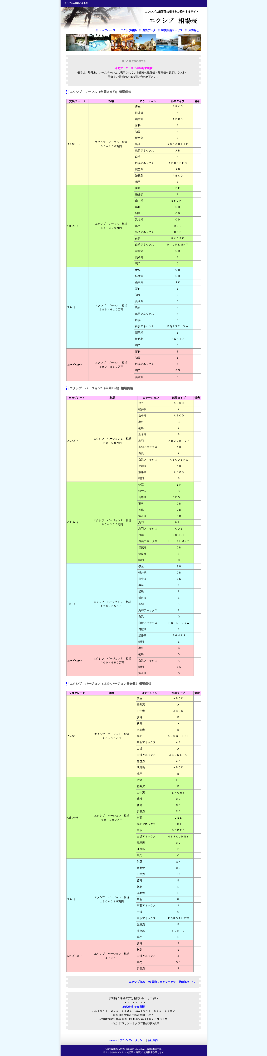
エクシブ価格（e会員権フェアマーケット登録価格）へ (162, 981)
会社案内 (153, 1040)
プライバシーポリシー (132, 1040)
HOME (113, 1040)
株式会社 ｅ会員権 (133, 1006)
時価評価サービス (172, 30)
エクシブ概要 (129, 30)
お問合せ (193, 30)
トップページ (107, 30)
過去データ (149, 30)
